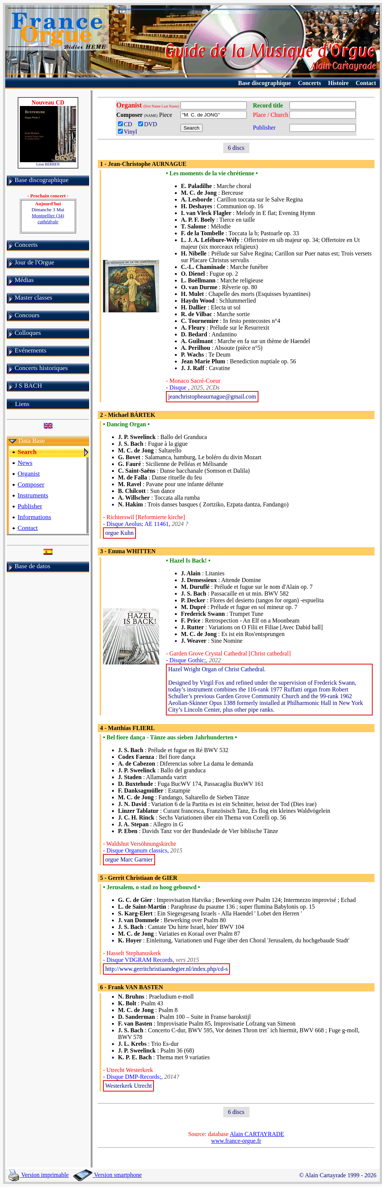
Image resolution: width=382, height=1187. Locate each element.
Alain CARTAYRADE (257, 1134)
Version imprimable (39, 1175)
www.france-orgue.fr (236, 1141)
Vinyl (127, 131)
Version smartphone (107, 1175)
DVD (149, 124)
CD (126, 124)
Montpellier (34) (48, 218)
